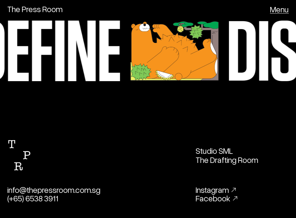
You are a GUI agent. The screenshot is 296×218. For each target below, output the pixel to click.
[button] (279, 9)
